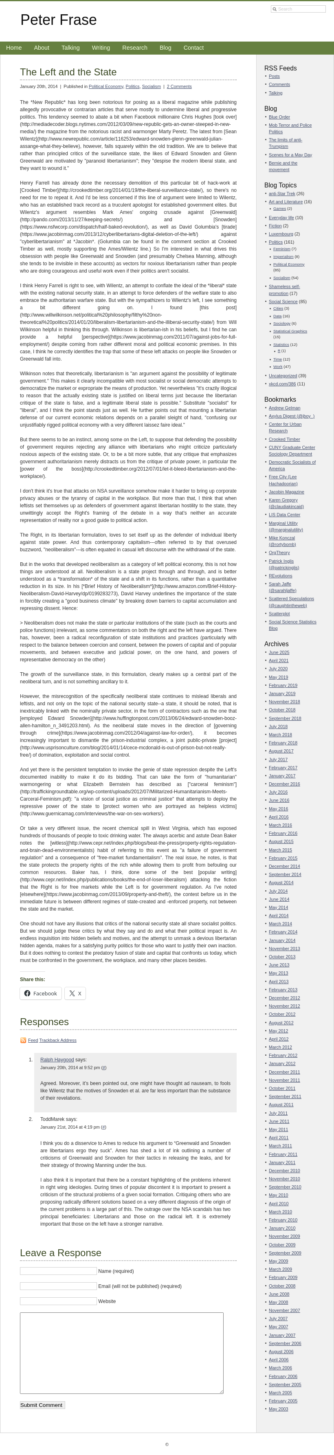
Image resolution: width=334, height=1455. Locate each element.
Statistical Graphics (290, 331)
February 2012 (283, 1055)
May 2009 (278, 1261)
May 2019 (278, 677)
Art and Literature (286, 201)
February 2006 (283, 1376)
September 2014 (285, 874)
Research (134, 47)
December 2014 (284, 866)
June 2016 (279, 800)
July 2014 (278, 891)
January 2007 (282, 1335)
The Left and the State (68, 71)
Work (278, 366)
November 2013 (284, 948)
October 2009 (282, 1244)
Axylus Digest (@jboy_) (291, 416)
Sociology (281, 323)
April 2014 (279, 915)
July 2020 (278, 668)
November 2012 (284, 1006)
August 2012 (281, 1022)
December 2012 (284, 997)
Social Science (283, 301)
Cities (278, 308)
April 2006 (279, 1359)
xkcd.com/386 (282, 383)
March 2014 (280, 923)
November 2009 (284, 1236)
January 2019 (282, 693)
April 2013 (279, 981)
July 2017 (278, 759)
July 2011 (278, 1113)
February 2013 (283, 989)
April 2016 (279, 816)
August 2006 (281, 1351)
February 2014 (283, 931)
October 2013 (282, 956)
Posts (274, 76)
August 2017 (281, 750)
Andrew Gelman (284, 407)
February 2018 (283, 742)
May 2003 (278, 1409)
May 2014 (278, 907)
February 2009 (283, 1277)
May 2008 (278, 1302)
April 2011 (279, 1137)
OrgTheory (279, 552)
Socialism (151, 86)
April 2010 (279, 1203)
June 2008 (279, 1294)
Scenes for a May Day (290, 154)
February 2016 (283, 833)
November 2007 (284, 1310)
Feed (33, 1040)
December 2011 (284, 1072)
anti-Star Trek (282, 193)
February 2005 (283, 1400)
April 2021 (279, 660)
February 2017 (283, 767)
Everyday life (281, 217)
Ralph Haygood (57, 1060)
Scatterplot (279, 613)
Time (277, 359)
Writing (101, 47)
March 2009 (280, 1269)
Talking (71, 47)
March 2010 (280, 1211)
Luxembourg (281, 233)
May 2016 (278, 808)
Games (279, 208)
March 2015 (280, 849)
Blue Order (279, 116)
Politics (133, 86)
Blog (165, 47)
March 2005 (280, 1392)
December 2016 (284, 783)
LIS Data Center (284, 514)
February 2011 (283, 1154)
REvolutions (280, 575)
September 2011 (285, 1096)
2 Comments (179, 86)
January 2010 (282, 1228)
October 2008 (282, 1285)
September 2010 (285, 1186)
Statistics (281, 344)
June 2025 (279, 652)
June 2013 (279, 964)
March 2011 (280, 1145)
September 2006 (285, 1343)
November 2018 (284, 701)
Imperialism (283, 256)
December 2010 (284, 1170)
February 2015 (283, 858)
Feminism (281, 249)
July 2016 (278, 792)
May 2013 (278, 973)
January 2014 (282, 940)
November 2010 (284, 1178)
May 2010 (278, 1195)
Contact (194, 47)
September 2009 (285, 1252)
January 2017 (282, 775)
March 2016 (280, 825)
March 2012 (280, 1047)
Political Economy (106, 86)
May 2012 (278, 1030)
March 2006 (280, 1367)
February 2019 (283, 685)
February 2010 (283, 1219)
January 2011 (282, 1162)
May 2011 (278, 1129)
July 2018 (278, 726)
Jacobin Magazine (286, 491)
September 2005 (285, 1384)
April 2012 (279, 1039)
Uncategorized (283, 375)
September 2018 (285, 718)
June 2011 (279, 1121)
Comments (279, 84)
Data (277, 316)
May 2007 (278, 1326)
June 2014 (279, 899)
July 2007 (278, 1318)
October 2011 (282, 1088)
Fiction (275, 225)
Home (14, 47)
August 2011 (281, 1104)
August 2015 (281, 841)
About (41, 47)
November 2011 (284, 1080)
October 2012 (282, 1014)
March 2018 (280, 734)
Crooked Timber (284, 439)
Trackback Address (57, 1040)
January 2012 (282, 1063)
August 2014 (281, 882)
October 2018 (282, 709)
